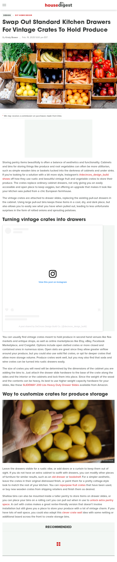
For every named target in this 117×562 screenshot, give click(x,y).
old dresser (58, 477)
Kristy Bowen (11, 37)
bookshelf (75, 477)
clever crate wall (72, 512)
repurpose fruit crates (72, 485)
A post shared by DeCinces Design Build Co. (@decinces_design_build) (53, 326)
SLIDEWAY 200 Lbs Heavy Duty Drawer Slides (51, 385)
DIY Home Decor (23, 15)
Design (7, 15)
